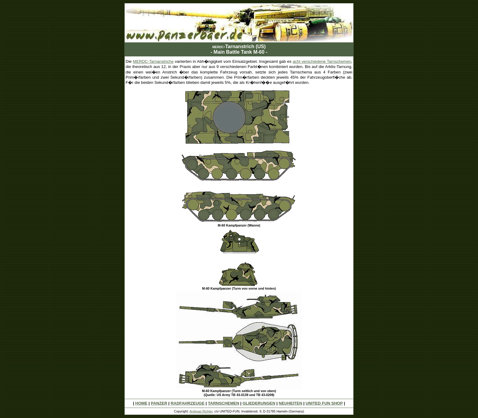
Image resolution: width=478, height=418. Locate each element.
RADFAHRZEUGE (188, 403)
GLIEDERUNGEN (259, 403)
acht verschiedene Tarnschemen (322, 61)
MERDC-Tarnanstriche (153, 61)
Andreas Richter (200, 411)
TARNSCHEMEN (223, 403)
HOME (141, 403)
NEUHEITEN (290, 403)
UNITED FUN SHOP (324, 403)
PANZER (159, 403)
